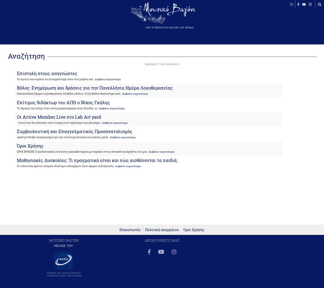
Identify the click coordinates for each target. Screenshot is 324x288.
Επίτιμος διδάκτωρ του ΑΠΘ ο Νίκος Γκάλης (63, 102)
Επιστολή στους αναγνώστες (47, 73)
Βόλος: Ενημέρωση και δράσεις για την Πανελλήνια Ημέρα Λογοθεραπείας (95, 88)
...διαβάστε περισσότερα (107, 79)
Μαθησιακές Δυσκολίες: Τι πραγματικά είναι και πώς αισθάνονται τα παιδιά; (97, 160)
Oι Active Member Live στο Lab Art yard (59, 117)
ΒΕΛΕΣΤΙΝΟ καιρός (27, 19)
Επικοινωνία (129, 229)
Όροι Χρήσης (30, 146)
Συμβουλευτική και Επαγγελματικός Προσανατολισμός (74, 131)
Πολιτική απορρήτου (162, 229)
